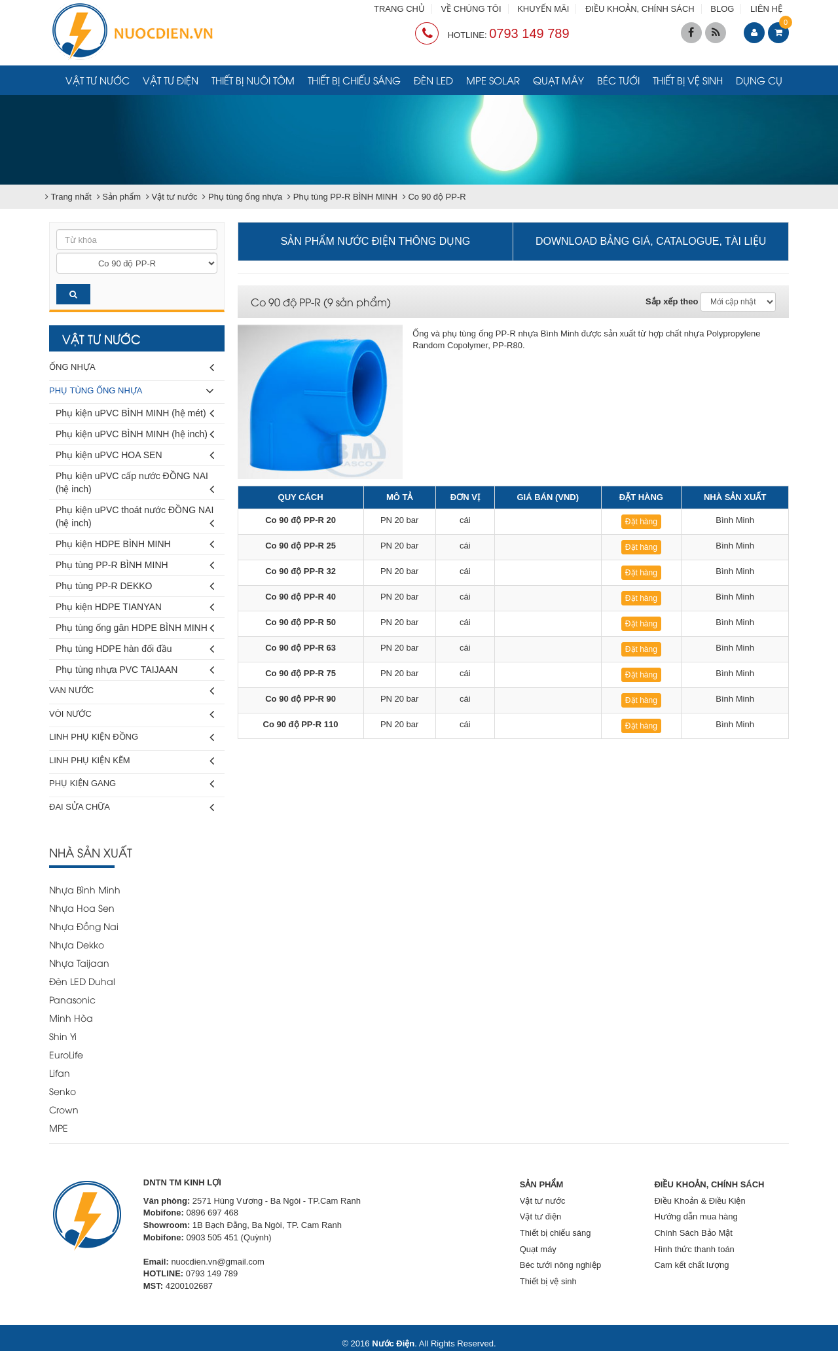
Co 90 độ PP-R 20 (300, 520)
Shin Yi (63, 1036)
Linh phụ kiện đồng (131, 737)
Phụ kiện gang (131, 783)
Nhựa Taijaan (79, 962)
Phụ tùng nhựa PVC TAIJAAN (135, 669)
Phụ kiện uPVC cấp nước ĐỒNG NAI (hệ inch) (135, 485)
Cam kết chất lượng (691, 1265)
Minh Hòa (71, 1017)
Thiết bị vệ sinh (688, 79)
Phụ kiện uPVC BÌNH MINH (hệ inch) (135, 434)
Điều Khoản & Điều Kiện (699, 1201)
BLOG (722, 9)
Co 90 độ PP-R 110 (300, 724)
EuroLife (66, 1054)
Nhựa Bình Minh (84, 889)
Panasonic (72, 999)
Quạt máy (558, 79)
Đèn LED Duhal (82, 981)
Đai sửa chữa (131, 807)
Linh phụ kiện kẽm (131, 760)
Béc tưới (618, 79)
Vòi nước (131, 714)
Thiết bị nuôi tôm (253, 79)
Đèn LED (433, 79)
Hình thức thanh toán (694, 1249)
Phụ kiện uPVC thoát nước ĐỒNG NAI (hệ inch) (135, 519)
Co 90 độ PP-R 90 (300, 699)
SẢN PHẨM (542, 1184)
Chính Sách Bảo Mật (693, 1233)
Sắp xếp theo (672, 301)
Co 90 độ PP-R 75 (300, 673)
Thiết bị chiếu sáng (354, 79)
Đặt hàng (641, 521)
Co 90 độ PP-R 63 (300, 648)
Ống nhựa (131, 367)
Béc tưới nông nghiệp (560, 1265)
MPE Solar (493, 79)
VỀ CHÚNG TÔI (471, 9)
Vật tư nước (97, 79)
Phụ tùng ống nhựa (131, 391)
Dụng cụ (759, 79)
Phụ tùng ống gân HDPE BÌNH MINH (135, 628)
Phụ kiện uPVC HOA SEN (135, 455)
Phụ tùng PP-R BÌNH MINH (135, 565)
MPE (58, 1127)
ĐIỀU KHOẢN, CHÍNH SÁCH (640, 9)
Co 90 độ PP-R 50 (300, 622)
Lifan (59, 1072)
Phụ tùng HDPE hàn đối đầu (135, 648)
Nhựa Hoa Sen (82, 907)
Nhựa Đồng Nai (83, 926)
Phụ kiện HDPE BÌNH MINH (135, 544)
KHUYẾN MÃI (543, 9)
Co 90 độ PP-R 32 (300, 571)
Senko (62, 1091)
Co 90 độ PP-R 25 (300, 545)
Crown (64, 1109)
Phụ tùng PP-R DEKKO (135, 586)
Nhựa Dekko (76, 944)
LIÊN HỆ (766, 9)
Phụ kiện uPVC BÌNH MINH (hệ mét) (135, 413)
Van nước (131, 690)
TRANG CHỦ (399, 9)
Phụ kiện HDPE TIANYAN (135, 607)
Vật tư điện (170, 79)
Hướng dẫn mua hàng (695, 1216)
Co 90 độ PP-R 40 (300, 597)
